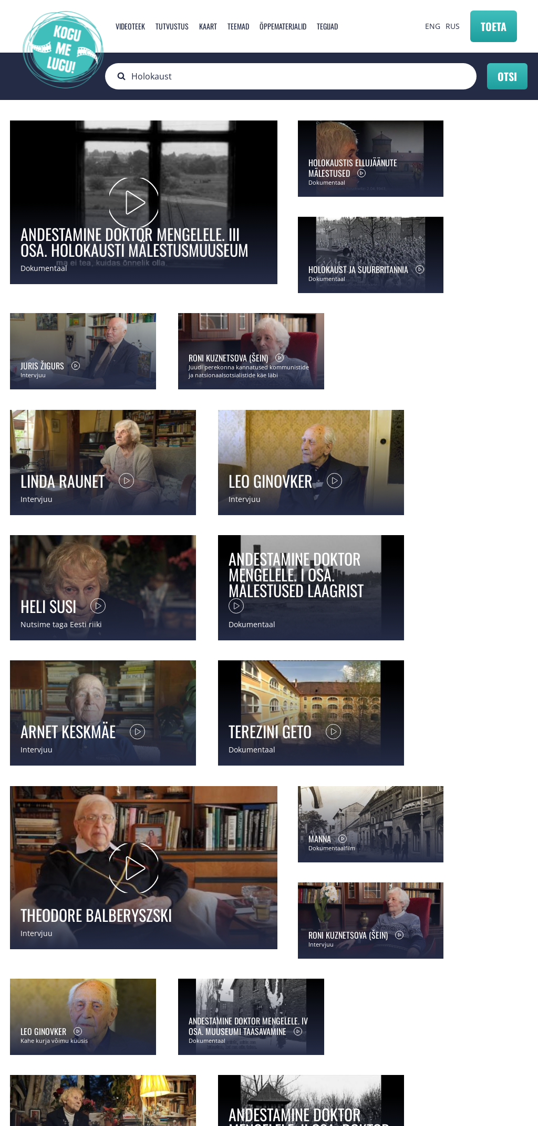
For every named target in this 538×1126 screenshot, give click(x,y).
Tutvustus (172, 26)
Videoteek (130, 26)
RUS (453, 26)
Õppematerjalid (283, 26)
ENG (432, 26)
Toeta (493, 26)
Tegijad (327, 26)
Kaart (208, 26)
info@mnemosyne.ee (216, 1052)
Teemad (238, 26)
